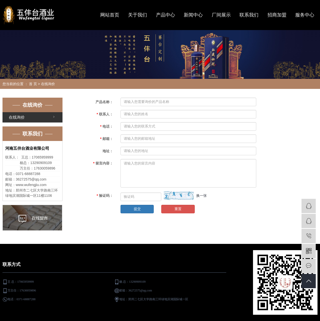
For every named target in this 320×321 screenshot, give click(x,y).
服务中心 (304, 15)
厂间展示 (221, 15)
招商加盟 (277, 15)
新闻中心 (193, 15)
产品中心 (165, 15)
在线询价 (17, 117)
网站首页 (109, 15)
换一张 (201, 196)
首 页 (33, 84)
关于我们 (137, 15)
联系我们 (249, 15)
